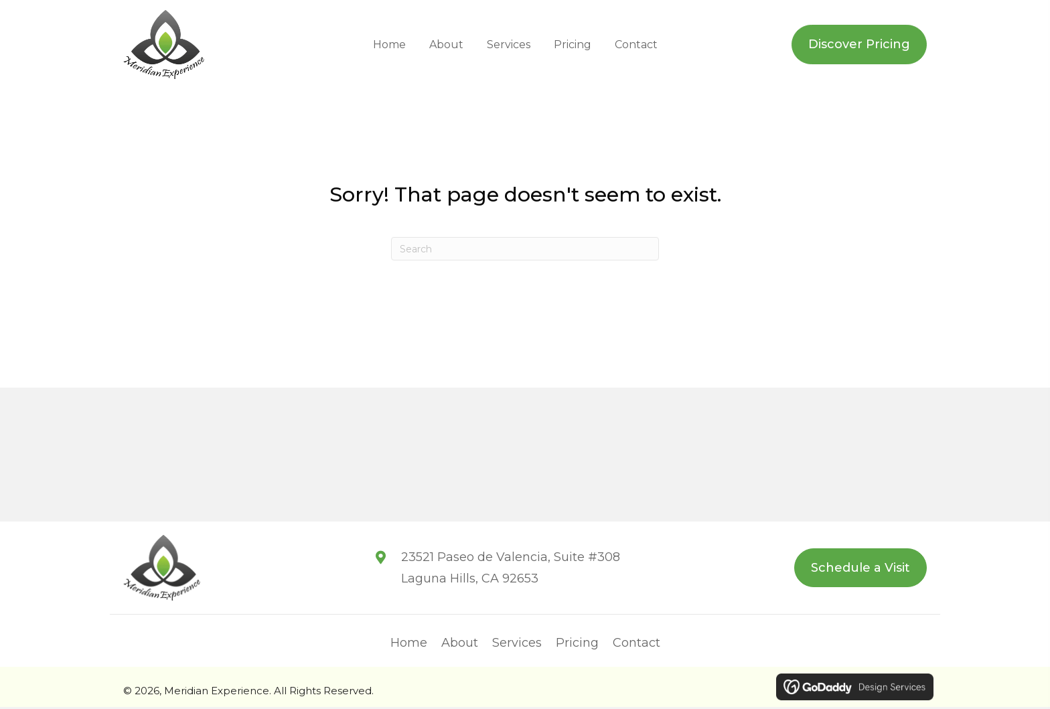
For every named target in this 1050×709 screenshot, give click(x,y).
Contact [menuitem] (636, 645)
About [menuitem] (459, 645)
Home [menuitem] (408, 645)
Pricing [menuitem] (577, 645)
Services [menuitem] (517, 645)
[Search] (525, 250)
